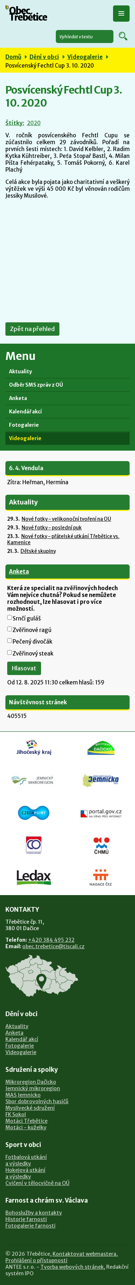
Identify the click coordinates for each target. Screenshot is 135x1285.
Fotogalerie (24, 425)
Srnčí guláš (27, 618)
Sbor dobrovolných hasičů (36, 1101)
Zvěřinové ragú (32, 630)
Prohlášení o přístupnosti (36, 1260)
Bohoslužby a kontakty (33, 1212)
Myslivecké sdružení (30, 1108)
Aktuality (20, 372)
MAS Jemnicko (23, 1095)
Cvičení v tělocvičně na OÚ (37, 1183)
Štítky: (14, 123)
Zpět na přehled (32, 329)
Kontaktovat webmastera (84, 1254)
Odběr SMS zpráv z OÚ (36, 385)
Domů (13, 56)
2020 (34, 123)
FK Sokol (15, 1114)
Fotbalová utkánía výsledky (26, 1160)
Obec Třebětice (28, 14)
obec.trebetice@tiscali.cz (53, 946)
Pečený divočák (32, 641)
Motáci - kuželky (25, 1127)
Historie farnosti (26, 1219)
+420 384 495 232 (51, 940)
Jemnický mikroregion (32, 1088)
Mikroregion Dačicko (30, 1082)
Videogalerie (85, 56)
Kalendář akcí (25, 412)
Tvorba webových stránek (72, 1267)
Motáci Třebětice (26, 1121)
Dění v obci (44, 56)
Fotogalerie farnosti (30, 1225)
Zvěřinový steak (33, 653)
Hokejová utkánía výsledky (25, 1173)
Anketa (18, 398)
